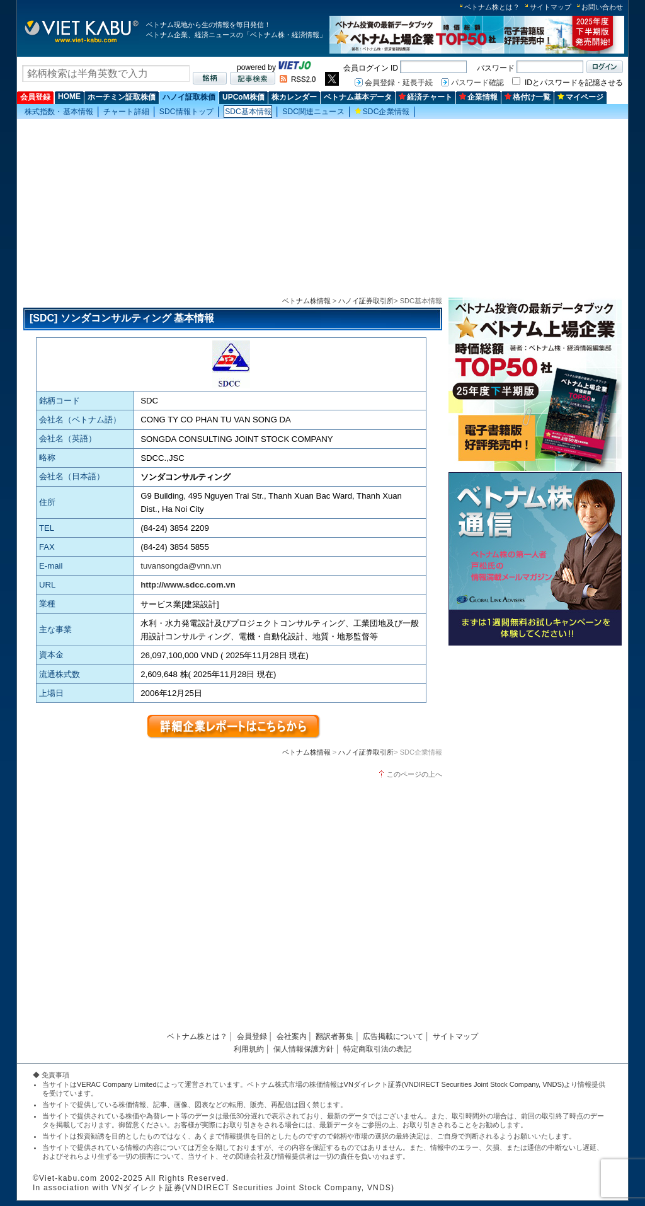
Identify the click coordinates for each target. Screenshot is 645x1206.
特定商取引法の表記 (377, 1049)
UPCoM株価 (243, 97)
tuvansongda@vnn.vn (180, 566)
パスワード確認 (477, 82)
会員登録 (35, 97)
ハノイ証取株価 (189, 97)
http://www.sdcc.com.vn (187, 584)
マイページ (580, 97)
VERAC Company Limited (117, 1084)
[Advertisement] (322, 208)
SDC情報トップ (186, 111)
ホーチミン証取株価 (122, 97)
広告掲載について (393, 1036)
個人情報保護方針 (303, 1049)
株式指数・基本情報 (59, 111)
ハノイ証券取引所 (366, 300)
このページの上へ (414, 774)
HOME (69, 96)
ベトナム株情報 (306, 300)
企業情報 (478, 97)
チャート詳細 (126, 111)
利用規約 (249, 1049)
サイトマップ (550, 7)
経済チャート (425, 97)
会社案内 (292, 1036)
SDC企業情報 (382, 111)
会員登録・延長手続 (399, 82)
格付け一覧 (528, 97)
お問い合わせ (602, 7)
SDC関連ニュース (313, 111)
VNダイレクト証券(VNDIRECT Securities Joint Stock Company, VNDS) (454, 1084)
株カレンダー (294, 97)
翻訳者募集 (334, 1036)
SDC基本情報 (248, 111)
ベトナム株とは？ (492, 7)
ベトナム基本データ (358, 97)
